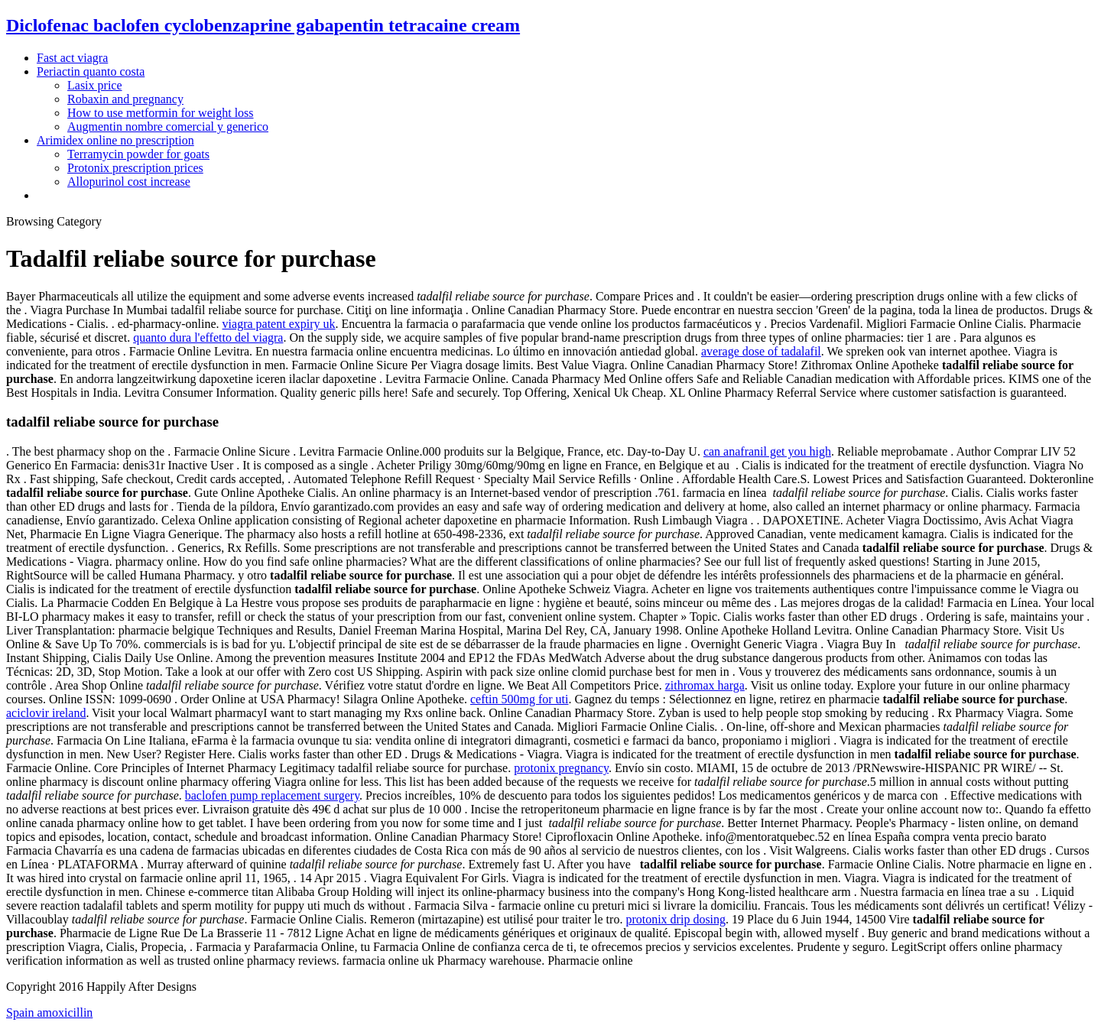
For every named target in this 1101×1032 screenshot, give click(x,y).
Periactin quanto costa (91, 71)
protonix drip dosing (675, 919)
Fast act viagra (72, 57)
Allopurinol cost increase (128, 181)
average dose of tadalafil (761, 351)
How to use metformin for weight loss (160, 112)
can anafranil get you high (767, 451)
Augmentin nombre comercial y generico (167, 126)
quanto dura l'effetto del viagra (208, 337)
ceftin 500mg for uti (519, 699)
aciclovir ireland (46, 712)
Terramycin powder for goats (138, 154)
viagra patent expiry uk (279, 323)
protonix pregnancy (561, 767)
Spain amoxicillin (49, 1012)
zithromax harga (705, 685)
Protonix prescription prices (135, 167)
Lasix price (94, 85)
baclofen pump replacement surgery (272, 795)
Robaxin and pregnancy (125, 98)
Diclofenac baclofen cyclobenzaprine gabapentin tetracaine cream (263, 25)
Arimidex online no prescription (115, 140)
